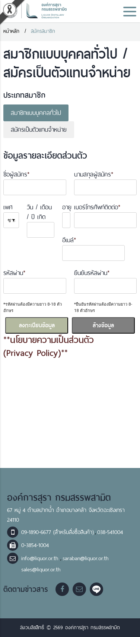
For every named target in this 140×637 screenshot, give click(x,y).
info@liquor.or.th (40, 558)
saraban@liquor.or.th (85, 558)
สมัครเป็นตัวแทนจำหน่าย (39, 129)
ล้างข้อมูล (103, 325)
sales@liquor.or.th (40, 569)
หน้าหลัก (11, 31)
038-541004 (110, 532)
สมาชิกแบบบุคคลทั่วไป (36, 112)
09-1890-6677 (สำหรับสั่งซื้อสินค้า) (57, 532)
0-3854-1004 (35, 545)
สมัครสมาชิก (43, 31)
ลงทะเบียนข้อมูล (37, 325)
